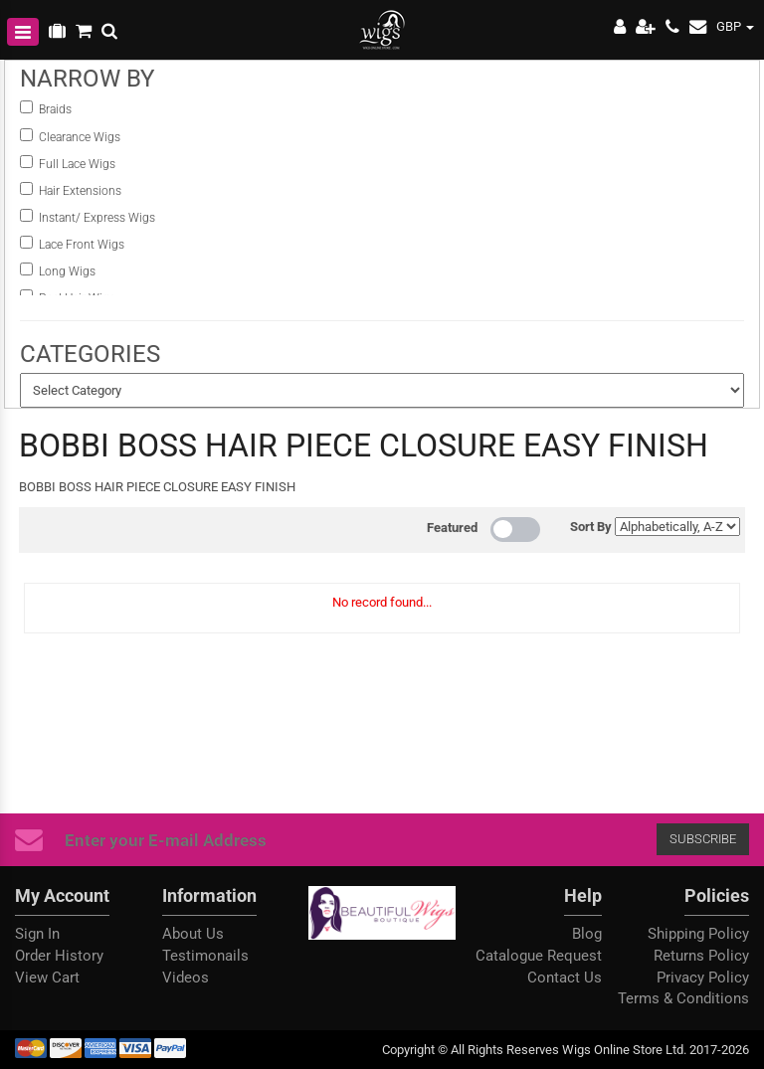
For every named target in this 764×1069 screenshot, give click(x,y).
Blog (587, 934)
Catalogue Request (539, 956)
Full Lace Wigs (77, 164)
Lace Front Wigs (81, 245)
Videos (185, 977)
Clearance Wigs (79, 137)
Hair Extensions (80, 191)
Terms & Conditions (683, 998)
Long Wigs (67, 271)
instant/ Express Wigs (97, 218)
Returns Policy (701, 956)
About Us (193, 934)
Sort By (591, 526)
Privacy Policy (703, 977)
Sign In (37, 934)
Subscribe (423, 838)
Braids (57, 109)
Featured (452, 527)
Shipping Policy (698, 934)
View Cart (47, 977)
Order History (59, 956)
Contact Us (564, 977)
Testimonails (205, 956)
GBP (735, 26)
